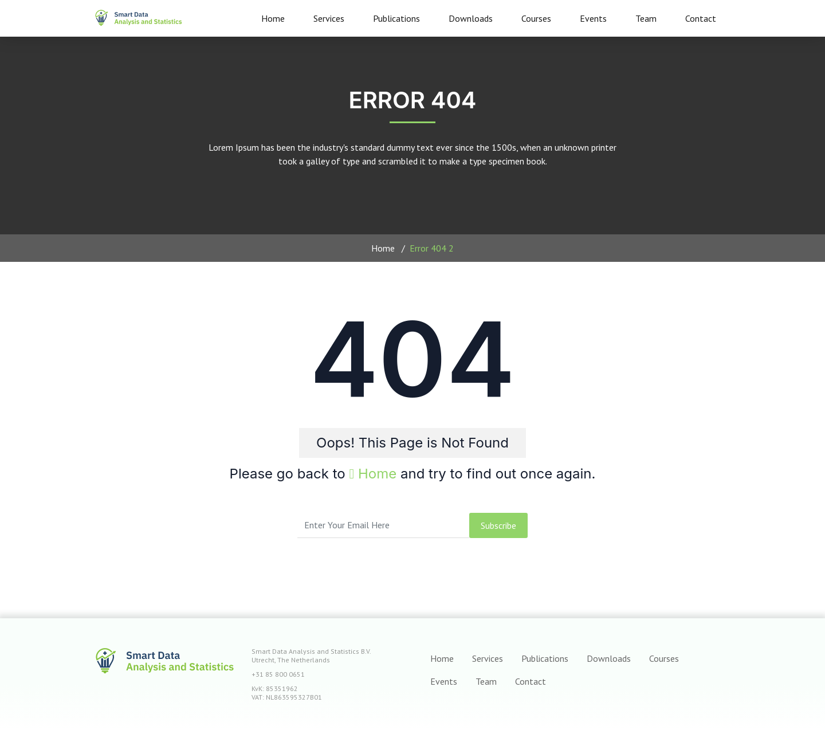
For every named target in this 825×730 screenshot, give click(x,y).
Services (328, 18)
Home (273, 18)
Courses (536, 18)
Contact (700, 18)
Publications (396, 18)
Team (646, 18)
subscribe (498, 525)
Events (593, 18)
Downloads (471, 18)
